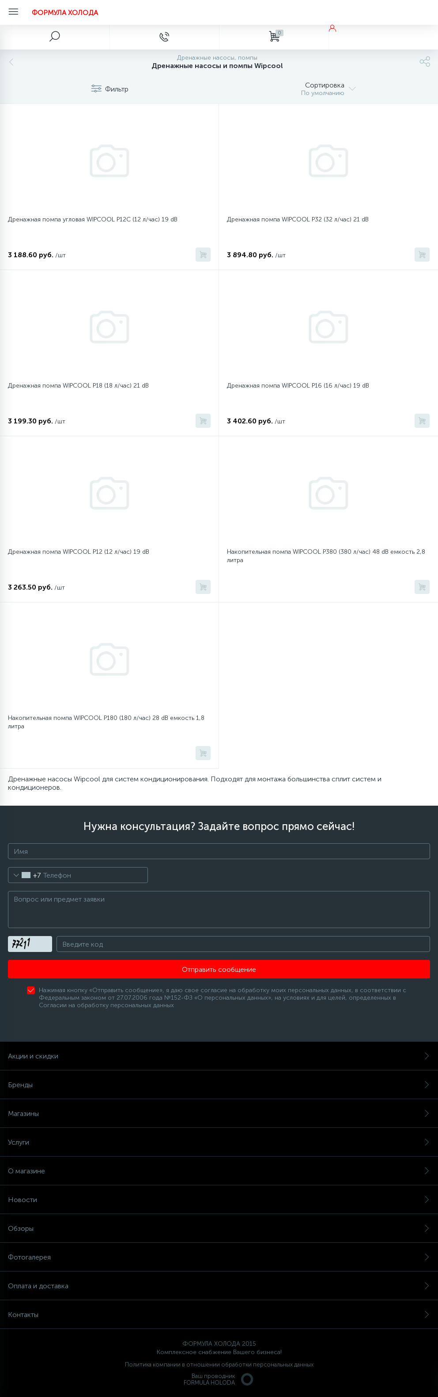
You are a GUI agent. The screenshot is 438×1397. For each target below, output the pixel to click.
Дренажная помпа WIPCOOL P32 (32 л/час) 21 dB (298, 219)
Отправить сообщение (219, 969)
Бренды (219, 1085)
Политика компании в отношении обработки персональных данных (219, 1364)
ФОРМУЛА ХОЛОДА (65, 12)
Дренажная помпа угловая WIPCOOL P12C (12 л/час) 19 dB (92, 219)
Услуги (219, 1142)
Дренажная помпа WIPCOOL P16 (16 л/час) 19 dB (298, 385)
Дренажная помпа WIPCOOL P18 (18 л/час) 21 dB (78, 385)
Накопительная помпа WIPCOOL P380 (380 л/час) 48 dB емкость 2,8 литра (326, 556)
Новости (219, 1199)
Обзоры (219, 1228)
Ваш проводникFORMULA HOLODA (219, 1379)
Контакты (219, 1314)
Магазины (219, 1113)
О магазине (219, 1171)
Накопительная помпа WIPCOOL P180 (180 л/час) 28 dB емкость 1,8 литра (106, 722)
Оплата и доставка (219, 1286)
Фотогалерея (219, 1257)
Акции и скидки (219, 1056)
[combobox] (24, 875)
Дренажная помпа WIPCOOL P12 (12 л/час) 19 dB (78, 552)
